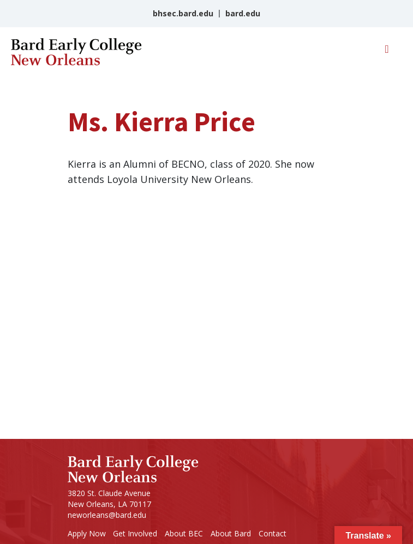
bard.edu (242, 13)
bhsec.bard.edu (183, 13)
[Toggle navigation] (387, 52)
